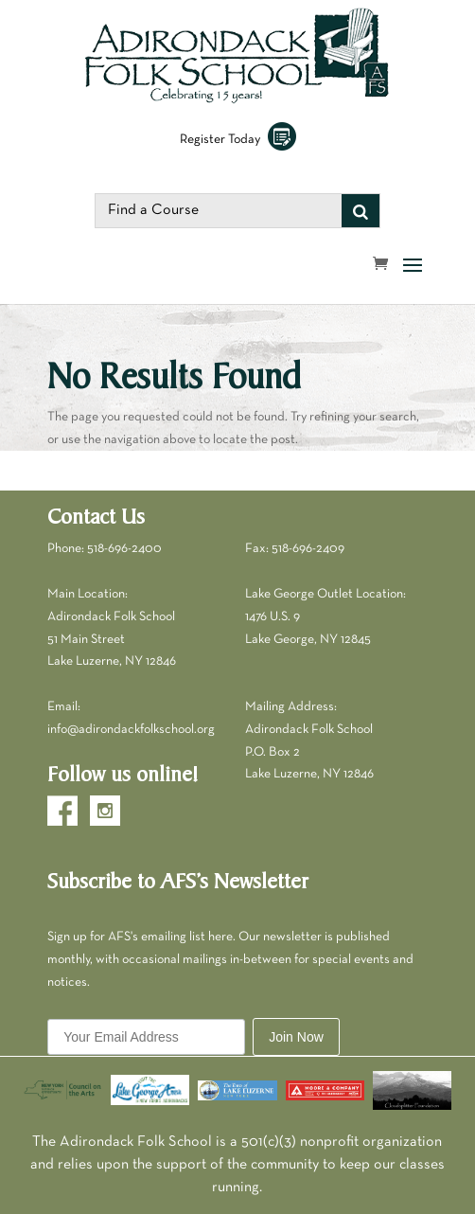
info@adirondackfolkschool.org (131, 729)
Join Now (296, 1036)
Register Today (238, 140)
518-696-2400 (124, 549)
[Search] (360, 210)
